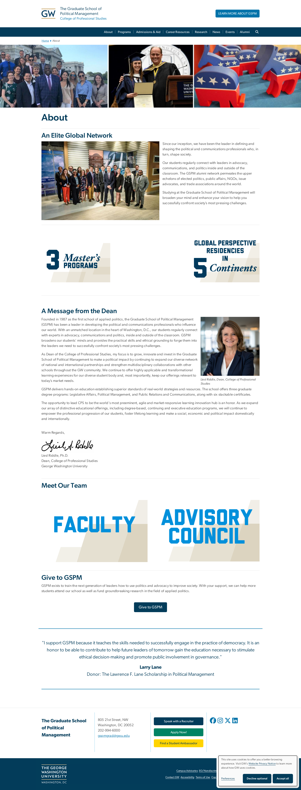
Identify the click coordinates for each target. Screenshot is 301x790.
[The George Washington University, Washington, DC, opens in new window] (54, 774)
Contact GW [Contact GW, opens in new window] (172, 777)
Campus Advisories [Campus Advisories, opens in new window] (187, 771)
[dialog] (257, 771)
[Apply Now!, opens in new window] (178, 732)
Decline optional (257, 778)
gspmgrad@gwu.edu (114, 736)
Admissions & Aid (148, 32)
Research (201, 32)
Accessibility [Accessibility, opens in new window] (187, 777)
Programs (124, 32)
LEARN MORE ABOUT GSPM (237, 13)
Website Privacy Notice (262, 763)
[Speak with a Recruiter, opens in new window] (178, 721)
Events (230, 32)
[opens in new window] (213, 723)
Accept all (283, 778)
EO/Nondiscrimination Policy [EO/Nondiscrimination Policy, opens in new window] (215, 771)
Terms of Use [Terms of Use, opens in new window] (203, 777)
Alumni (245, 32)
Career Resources (178, 32)
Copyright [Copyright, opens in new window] (217, 777)
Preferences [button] (228, 778)
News (216, 32)
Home (45, 40)
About (108, 32)
